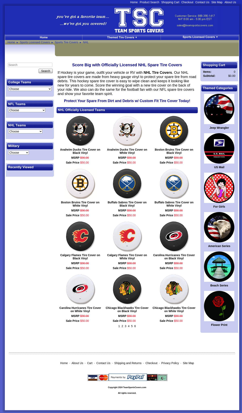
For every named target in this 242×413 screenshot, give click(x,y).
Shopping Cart (170, 2)
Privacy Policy (170, 363)
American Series (219, 246)
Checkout (187, 2)
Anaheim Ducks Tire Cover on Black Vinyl (80, 151)
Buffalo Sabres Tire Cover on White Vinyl (174, 204)
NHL (86, 42)
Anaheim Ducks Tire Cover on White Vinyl (127, 151)
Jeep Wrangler (219, 127)
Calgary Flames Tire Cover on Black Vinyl (80, 257)
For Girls (219, 206)
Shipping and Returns (128, 363)
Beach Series (219, 285)
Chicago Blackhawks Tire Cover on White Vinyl (174, 309)
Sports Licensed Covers (35, 42)
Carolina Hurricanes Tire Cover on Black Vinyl (174, 257)
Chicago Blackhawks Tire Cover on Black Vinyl (127, 309)
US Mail (219, 167)
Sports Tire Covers (66, 42)
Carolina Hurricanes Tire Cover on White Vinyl (80, 309)
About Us (230, 2)
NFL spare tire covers (177, 90)
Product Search (149, 2)
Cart (89, 363)
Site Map (216, 2)
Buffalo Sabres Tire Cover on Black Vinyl (127, 204)
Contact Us (202, 2)
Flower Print (219, 324)
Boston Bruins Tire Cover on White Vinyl (80, 204)
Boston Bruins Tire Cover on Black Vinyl (174, 151)
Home (134, 2)
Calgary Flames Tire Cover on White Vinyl (127, 257)
